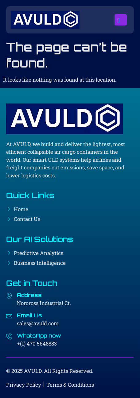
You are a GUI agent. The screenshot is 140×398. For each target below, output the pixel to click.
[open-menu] (121, 20)
